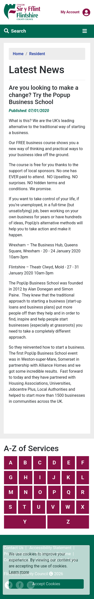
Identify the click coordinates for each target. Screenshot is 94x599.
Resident (37, 53)
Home (18, 53)
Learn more (19, 571)
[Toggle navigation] (84, 31)
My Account (70, 12)
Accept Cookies (46, 583)
